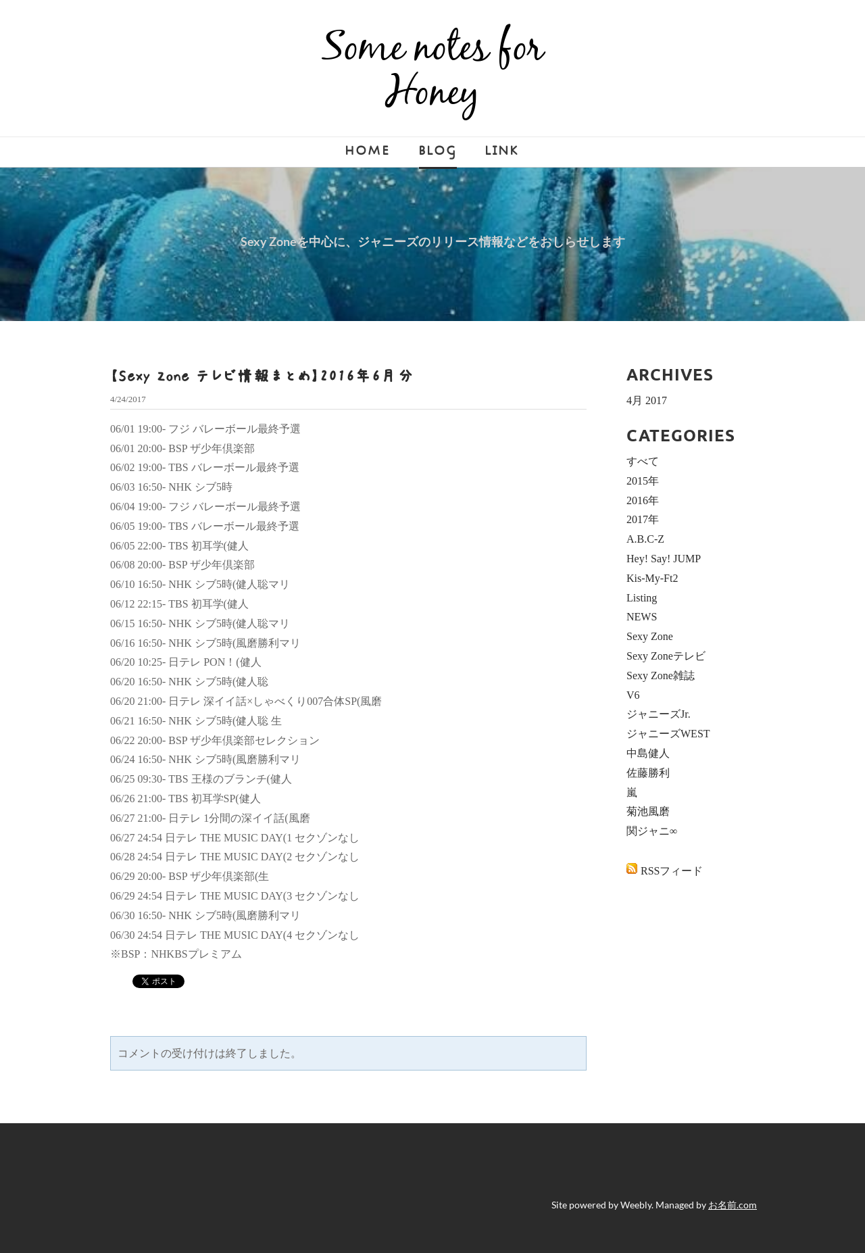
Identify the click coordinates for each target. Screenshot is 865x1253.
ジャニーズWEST (668, 733)
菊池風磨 (648, 811)
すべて (642, 461)
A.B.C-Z (645, 539)
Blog (438, 151)
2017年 (642, 519)
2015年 (642, 481)
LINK (502, 151)
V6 (633, 695)
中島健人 (648, 753)
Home (368, 151)
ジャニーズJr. (658, 714)
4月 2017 (646, 400)
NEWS (641, 616)
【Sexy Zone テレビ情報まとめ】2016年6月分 (262, 376)
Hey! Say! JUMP (663, 558)
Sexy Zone (649, 636)
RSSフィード (672, 871)
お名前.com (732, 1204)
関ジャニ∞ (651, 831)
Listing (641, 598)
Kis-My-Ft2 (652, 578)
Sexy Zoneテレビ (666, 656)
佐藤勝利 (648, 773)
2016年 (642, 500)
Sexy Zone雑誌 (660, 675)
